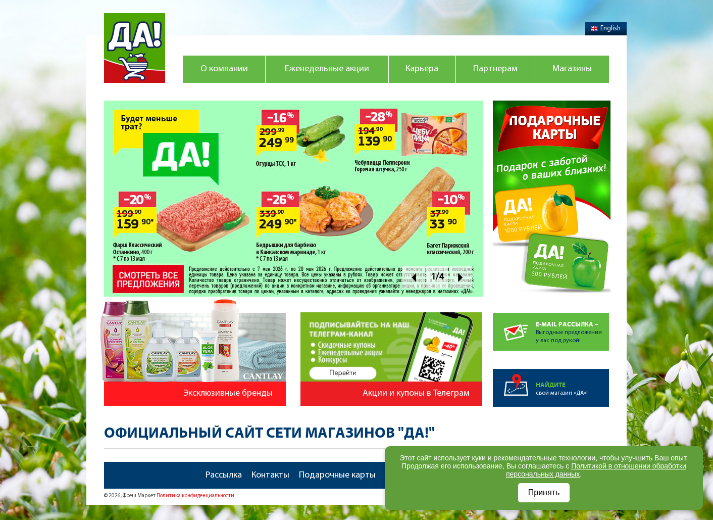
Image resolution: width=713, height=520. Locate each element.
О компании (224, 69)
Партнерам (495, 69)
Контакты (270, 475)
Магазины (572, 69)
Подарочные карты (337, 475)
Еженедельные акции (327, 69)
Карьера (421, 69)
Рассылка (224, 475)
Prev (413, 277)
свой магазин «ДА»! (572, 382)
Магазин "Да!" (134, 48)
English (606, 28)
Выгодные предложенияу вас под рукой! (572, 328)
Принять (544, 492)
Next (460, 277)
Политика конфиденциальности (195, 496)
